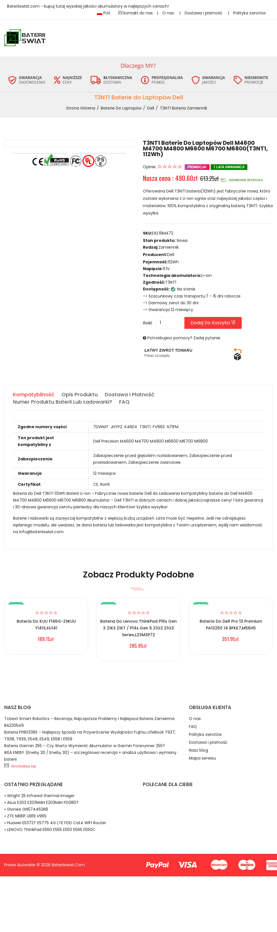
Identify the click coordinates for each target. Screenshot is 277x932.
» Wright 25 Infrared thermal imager (39, 795)
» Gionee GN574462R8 (26, 809)
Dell (150, 108)
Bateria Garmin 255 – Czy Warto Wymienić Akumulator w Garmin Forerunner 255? (84, 746)
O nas (168, 13)
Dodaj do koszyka (213, 323)
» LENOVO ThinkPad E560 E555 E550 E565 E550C (49, 829)
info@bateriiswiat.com (41, 532)
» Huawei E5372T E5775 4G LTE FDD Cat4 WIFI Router (55, 823)
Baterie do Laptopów (121, 108)
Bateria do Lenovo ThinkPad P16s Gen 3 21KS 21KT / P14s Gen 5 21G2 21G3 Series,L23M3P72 (138, 628)
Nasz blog (198, 750)
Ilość (147, 323)
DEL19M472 (162, 233)
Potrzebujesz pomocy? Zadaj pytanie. (184, 338)
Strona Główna (80, 108)
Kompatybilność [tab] (33, 394)
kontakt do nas (135, 13)
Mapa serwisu (202, 758)
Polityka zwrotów (249, 13)
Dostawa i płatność (204, 13)
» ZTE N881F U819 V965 (25, 816)
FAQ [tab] (124, 401)
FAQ (193, 727)
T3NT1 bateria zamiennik (183, 108)
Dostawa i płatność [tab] (129, 394)
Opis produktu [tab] (80, 394)
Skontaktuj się (23, 766)
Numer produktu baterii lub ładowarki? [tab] (62, 401)
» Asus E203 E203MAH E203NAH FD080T (41, 802)
